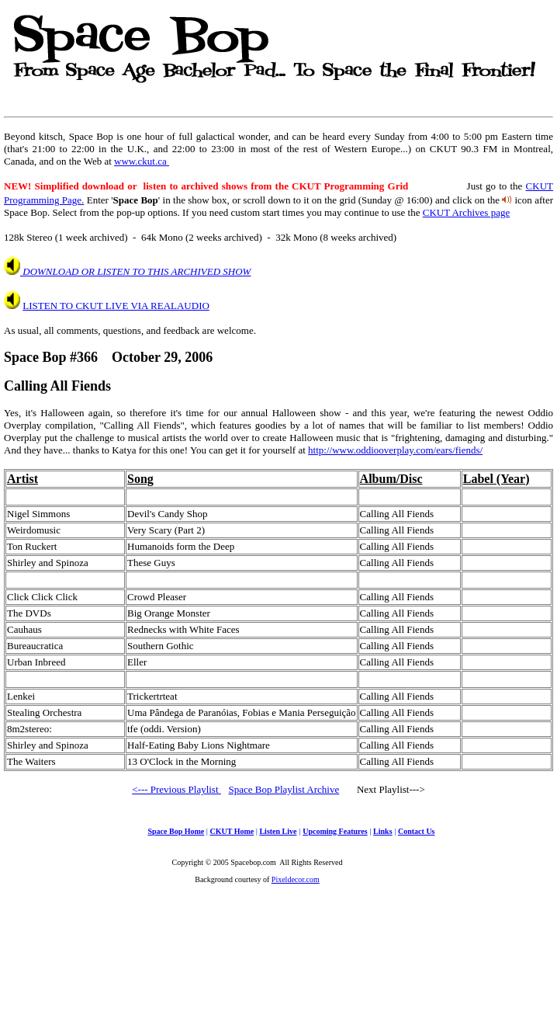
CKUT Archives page (466, 212)
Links (382, 831)
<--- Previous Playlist (176, 789)
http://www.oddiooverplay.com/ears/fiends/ (395, 450)
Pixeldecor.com (296, 879)
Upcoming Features (335, 831)
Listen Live (277, 831)
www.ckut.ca (141, 161)
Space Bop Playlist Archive (284, 789)
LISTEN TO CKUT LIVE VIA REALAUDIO (115, 305)
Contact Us (416, 831)
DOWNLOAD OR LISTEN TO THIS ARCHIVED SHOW (135, 271)
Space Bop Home (175, 831)
